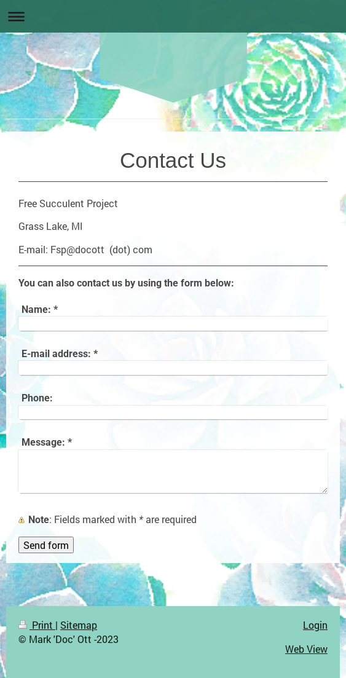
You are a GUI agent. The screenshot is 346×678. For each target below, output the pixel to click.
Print (36, 624)
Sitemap (78, 624)
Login (315, 624)
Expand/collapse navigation (173, 16)
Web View (306, 648)
